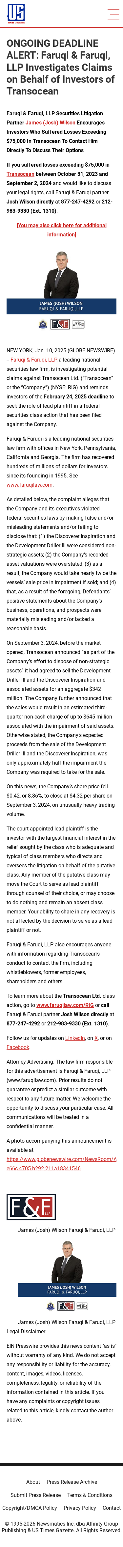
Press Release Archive (72, 1482)
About (33, 1482)
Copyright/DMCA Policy (29, 1508)
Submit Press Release (35, 1495)
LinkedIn (75, 1038)
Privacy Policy (80, 1508)
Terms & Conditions (90, 1495)
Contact (112, 1508)
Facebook (18, 1047)
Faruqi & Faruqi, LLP (33, 360)
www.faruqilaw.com (29, 485)
